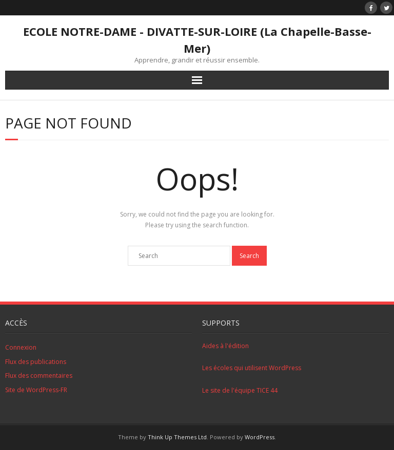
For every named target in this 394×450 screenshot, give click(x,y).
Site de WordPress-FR (36, 389)
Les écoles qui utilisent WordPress (251, 367)
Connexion (20, 347)
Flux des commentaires (38, 375)
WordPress (259, 437)
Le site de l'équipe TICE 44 (240, 390)
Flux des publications (35, 361)
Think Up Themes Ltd (177, 437)
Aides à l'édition (225, 345)
